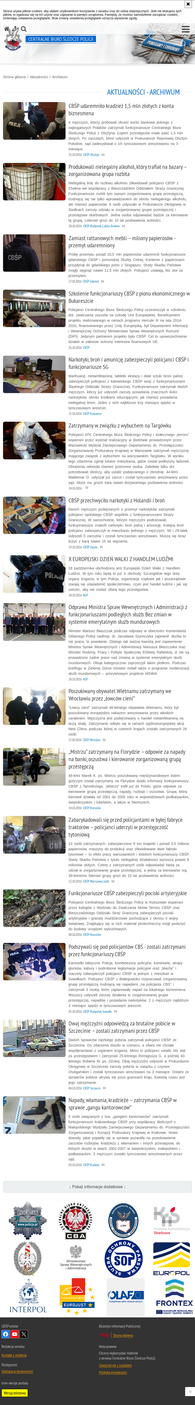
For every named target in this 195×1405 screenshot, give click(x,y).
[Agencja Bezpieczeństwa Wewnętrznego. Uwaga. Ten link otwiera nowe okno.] (124, 1221)
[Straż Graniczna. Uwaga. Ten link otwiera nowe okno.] (28, 1259)
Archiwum (60, 77)
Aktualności (39, 77)
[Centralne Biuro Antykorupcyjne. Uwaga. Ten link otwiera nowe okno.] (76, 1221)
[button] (186, 29)
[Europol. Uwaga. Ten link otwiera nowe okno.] (172, 1259)
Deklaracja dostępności (17, 1371)
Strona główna (14, 77)
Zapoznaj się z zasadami (115, 1365)
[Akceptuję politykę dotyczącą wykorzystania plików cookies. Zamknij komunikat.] (188, 4)
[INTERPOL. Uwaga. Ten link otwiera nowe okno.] (28, 1297)
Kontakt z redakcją (14, 1355)
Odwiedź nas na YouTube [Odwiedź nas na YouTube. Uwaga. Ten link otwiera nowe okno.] (15, 1334)
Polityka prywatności (113, 1372)
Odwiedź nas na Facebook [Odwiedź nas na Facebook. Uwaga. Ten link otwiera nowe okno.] (6, 1334)
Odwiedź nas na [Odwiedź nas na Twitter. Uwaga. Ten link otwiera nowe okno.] (24, 1334)
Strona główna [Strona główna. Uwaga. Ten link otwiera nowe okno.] (123, 1335)
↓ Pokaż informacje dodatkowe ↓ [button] (97, 1187)
